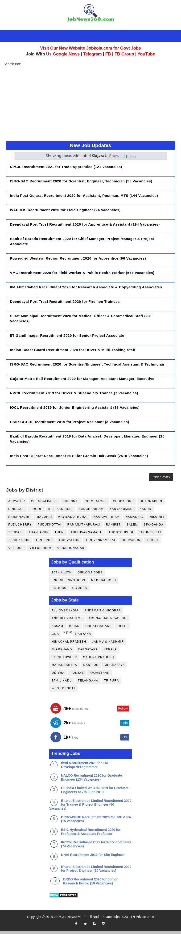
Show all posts (122, 155)
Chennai (71, 504)
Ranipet (113, 527)
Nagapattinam (107, 519)
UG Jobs (79, 591)
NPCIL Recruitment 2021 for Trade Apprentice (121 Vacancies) (66, 167)
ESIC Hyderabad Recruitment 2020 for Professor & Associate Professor (90, 835)
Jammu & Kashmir (108, 644)
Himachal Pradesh (69, 644)
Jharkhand (62, 652)
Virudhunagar (70, 550)
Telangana (88, 683)
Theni (60, 535)
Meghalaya (114, 668)
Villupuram (40, 550)
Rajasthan (100, 675)
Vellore (16, 550)
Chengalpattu (44, 504)
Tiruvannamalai (100, 543)
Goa (55, 637)
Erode (36, 511)
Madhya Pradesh (98, 660)
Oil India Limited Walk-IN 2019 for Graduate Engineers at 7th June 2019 (95, 793)
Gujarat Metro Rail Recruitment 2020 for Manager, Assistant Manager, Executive (82, 379)
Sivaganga (153, 527)
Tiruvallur (69, 543)
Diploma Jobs (90, 575)
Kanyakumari (122, 511)
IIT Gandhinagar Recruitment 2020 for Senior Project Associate (67, 335)
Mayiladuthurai (73, 519)
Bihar (74, 629)
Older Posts (161, 478)
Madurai (44, 519)
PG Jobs (59, 591)
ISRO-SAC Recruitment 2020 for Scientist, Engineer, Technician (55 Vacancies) (81, 181)
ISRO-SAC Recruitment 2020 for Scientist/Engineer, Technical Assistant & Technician (87, 364)
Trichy (152, 543)
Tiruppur (44, 543)
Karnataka (88, 652)
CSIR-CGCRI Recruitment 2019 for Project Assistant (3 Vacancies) (69, 422)
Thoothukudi (121, 535)
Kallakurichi (60, 511)
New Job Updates (90, 145)
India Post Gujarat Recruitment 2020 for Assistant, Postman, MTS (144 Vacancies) (84, 196)
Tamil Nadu (62, 683)
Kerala (110, 652)
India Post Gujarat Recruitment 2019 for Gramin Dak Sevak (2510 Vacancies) (79, 456)
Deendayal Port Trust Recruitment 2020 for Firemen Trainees (65, 301)
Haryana (83, 637)
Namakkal (135, 519)
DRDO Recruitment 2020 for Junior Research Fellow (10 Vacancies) (90, 884)
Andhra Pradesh (67, 621)
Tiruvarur (131, 543)
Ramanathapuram (83, 527)
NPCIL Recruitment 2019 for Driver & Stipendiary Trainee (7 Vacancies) (74, 393)
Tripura (111, 683)
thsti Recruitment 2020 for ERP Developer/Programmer (85, 768)
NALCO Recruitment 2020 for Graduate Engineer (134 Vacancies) (91, 780)
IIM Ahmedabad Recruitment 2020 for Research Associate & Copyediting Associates (86, 287)
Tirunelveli (150, 535)
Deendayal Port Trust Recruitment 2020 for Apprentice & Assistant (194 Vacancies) (85, 224)
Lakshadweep (64, 660)
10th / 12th (62, 575)
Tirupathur (19, 543)
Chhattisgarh (99, 629)
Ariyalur (16, 504)
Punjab (77, 675)
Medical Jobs (103, 583)
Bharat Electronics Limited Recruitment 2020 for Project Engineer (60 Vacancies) (96, 871)
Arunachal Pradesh (107, 621)
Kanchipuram (91, 511)
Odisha (58, 675)
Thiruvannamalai (87, 535)
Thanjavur (39, 535)
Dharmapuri (151, 504)
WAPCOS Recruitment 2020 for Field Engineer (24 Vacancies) (65, 210)
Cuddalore (123, 504)
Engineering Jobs (68, 583)
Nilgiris (157, 519)
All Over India (65, 613)
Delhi (123, 629)
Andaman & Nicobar (103, 613)
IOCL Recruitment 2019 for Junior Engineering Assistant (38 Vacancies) (75, 407)
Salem (132, 527)
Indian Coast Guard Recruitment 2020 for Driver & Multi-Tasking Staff (72, 350)
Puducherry (20, 527)
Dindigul (16, 511)
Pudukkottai (50, 527)
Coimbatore (96, 504)
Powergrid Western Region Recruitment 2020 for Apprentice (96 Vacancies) (78, 258)
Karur (146, 511)
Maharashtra (64, 668)
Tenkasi (15, 535)
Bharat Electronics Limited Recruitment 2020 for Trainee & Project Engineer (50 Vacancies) (90, 807)
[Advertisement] (90, 103)
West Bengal (64, 691)
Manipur (91, 668)
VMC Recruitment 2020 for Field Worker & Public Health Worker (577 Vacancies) (82, 273)
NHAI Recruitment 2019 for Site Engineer (93, 858)
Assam (57, 629)
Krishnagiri (19, 519)
